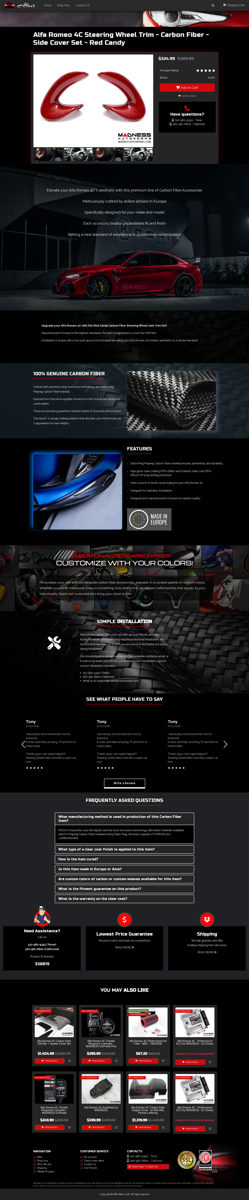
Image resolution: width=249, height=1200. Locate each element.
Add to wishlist (187, 96)
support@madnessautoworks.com (118, 680)
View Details (49, 1061)
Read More (124, 947)
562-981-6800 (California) (98, 676)
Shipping (40, 1168)
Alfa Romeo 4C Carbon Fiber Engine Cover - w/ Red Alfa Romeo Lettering (148, 1110)
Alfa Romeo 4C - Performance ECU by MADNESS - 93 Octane (195, 1042)
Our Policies (88, 1168)
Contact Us (83, 5)
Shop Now (63, 5)
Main (38, 1157)
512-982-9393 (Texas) (96, 672)
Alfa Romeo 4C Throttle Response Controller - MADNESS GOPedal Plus (101, 1044)
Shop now (41, 1160)
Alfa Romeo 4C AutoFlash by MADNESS (101, 1109)
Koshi (211, 77)
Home (48, 5)
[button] (148, 155)
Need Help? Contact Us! (143, 1166)
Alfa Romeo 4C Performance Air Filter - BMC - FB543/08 (148, 1042)
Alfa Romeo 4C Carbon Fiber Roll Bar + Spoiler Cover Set (54, 1042)
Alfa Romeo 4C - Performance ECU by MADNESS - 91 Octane (195, 1109)
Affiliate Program (44, 1171)
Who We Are (42, 1164)
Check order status (92, 1160)
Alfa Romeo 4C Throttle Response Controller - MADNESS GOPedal (54, 1110)
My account (88, 1157)
